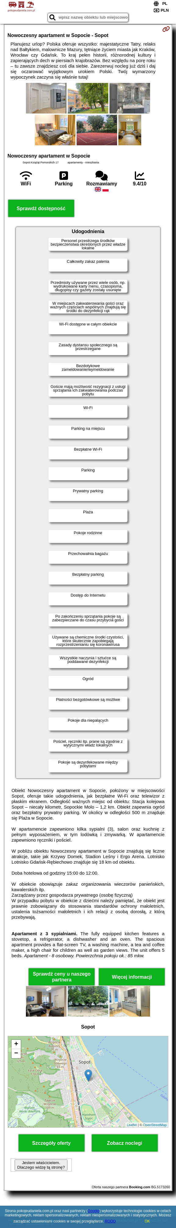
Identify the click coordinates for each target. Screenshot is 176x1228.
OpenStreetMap (155, 1125)
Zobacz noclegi (124, 1143)
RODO (110, 1221)
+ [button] (16, 1044)
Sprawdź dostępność (41, 208)
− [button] (16, 1053)
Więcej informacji (132, 977)
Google (93, 1211)
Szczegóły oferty (51, 1143)
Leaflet (132, 1125)
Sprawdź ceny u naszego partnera (62, 976)
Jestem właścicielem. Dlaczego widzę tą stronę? (41, 1165)
